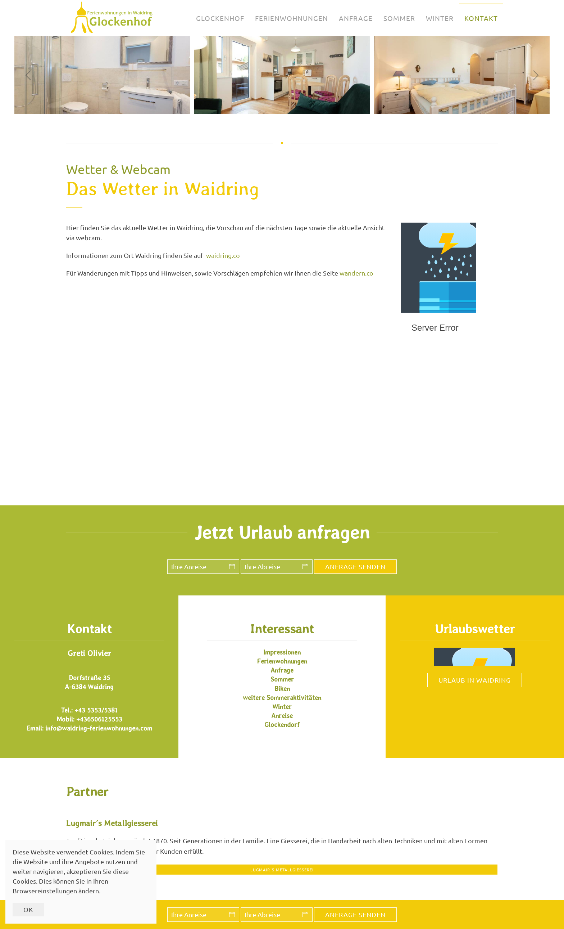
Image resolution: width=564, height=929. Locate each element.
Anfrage (356, 18)
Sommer (399, 18)
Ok (28, 909)
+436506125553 (99, 719)
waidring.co (223, 255)
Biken (282, 688)
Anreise (282, 715)
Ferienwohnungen (291, 18)
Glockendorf (282, 724)
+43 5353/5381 (96, 710)
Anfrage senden (355, 914)
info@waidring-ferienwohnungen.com (98, 728)
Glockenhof (220, 18)
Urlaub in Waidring (474, 680)
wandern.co (356, 273)
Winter (440, 18)
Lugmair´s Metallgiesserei (282, 869)
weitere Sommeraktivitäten (282, 697)
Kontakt (481, 18)
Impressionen (282, 652)
